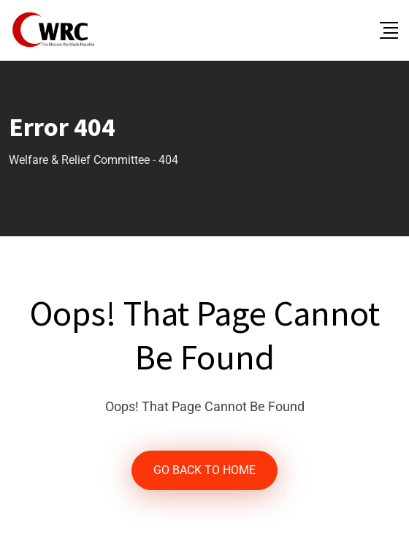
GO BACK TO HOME (204, 470)
